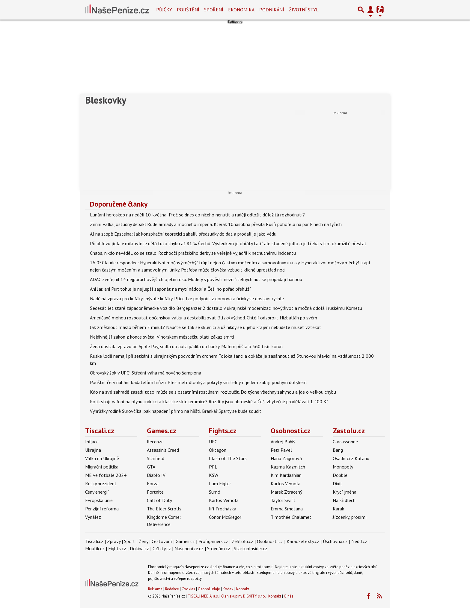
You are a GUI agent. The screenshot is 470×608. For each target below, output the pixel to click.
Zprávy (113, 541)
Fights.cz (222, 430)
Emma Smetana (287, 509)
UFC (213, 442)
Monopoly (343, 467)
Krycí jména (344, 492)
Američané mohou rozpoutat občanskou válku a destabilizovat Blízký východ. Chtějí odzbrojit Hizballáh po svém (203, 318)
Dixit (337, 483)
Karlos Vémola (224, 500)
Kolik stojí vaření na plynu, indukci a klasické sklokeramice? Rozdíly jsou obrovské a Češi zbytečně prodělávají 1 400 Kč (209, 401)
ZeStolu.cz (242, 541)
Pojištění (188, 10)
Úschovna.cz (335, 541)
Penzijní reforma (102, 509)
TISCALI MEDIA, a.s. (203, 596)
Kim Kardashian (286, 475)
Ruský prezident (101, 483)
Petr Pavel (281, 450)
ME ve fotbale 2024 (105, 475)
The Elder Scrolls (164, 509)
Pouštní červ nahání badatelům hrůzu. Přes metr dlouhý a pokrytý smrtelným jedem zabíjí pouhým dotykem (198, 382)
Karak (338, 509)
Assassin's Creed (163, 450)
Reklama (155, 589)
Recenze (155, 442)
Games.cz (161, 430)
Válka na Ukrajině (102, 458)
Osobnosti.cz (291, 430)
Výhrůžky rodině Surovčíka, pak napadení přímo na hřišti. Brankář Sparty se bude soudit (175, 411)
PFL (213, 467)
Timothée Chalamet (291, 517)
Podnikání (271, 10)
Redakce (172, 589)
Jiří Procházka (222, 509)
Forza (153, 483)
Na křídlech (344, 500)
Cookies (188, 589)
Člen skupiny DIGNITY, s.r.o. (243, 596)
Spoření (213, 10)
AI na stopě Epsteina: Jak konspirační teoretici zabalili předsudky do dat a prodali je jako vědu (183, 234)
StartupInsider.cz (250, 548)
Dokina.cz (139, 548)
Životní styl (304, 10)
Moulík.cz (95, 548)
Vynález (93, 517)
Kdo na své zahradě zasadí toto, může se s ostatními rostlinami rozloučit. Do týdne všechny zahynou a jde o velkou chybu (213, 392)
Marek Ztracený (286, 492)
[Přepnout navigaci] (370, 9)
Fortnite (155, 492)
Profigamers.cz (213, 541)
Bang (338, 450)
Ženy (143, 541)
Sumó (214, 492)
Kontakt (242, 589)
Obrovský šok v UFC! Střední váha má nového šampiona (145, 373)
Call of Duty (159, 500)
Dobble (340, 475)
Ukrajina (93, 450)
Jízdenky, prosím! (350, 517)
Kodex (228, 589)
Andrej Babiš (283, 442)
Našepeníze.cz (189, 548)
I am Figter (220, 483)
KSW (213, 475)
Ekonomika (241, 10)
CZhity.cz (162, 548)
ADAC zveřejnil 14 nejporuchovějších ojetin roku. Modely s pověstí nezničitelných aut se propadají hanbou (196, 279)
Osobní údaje (209, 589)
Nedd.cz (359, 541)
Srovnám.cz (218, 548)
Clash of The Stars (228, 458)
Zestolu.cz (349, 430)
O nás (288, 596)
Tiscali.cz (99, 430)
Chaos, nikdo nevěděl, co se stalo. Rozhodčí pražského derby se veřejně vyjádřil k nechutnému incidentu (193, 253)
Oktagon (217, 450)
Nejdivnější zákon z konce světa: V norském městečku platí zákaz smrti (162, 337)
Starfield (155, 458)
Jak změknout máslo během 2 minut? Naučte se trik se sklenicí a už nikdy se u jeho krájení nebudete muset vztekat (205, 327)
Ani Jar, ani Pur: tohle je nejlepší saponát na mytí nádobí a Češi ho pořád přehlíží (170, 289)
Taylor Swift (283, 500)
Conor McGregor (225, 517)
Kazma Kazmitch (288, 467)
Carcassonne (345, 442)
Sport (129, 541)
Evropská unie (99, 500)
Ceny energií (97, 492)
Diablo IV (156, 475)
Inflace (92, 442)
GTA (151, 467)
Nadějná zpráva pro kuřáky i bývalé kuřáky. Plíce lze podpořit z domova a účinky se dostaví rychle (187, 298)
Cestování (162, 541)
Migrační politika (101, 467)
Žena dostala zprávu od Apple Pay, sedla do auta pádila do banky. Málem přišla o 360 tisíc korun (186, 346)
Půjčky (164, 10)
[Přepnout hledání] (361, 9)
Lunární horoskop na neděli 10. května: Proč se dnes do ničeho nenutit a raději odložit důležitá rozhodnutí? (197, 215)
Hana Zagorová (286, 458)
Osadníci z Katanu (351, 458)
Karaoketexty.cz (303, 541)
